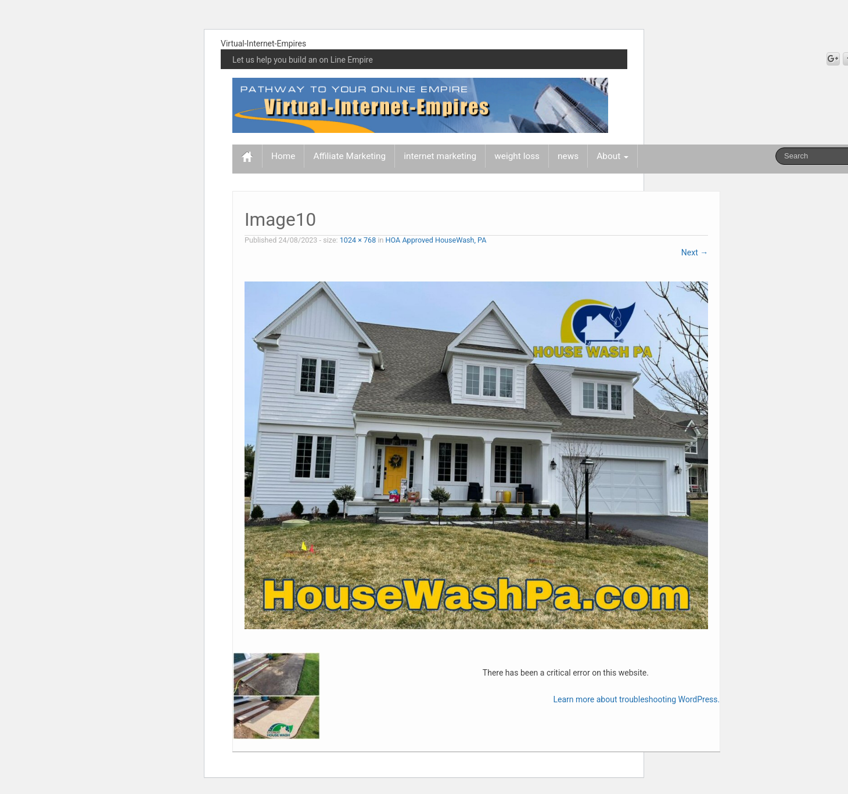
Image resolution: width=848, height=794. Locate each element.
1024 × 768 (358, 240)
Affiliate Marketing (349, 156)
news (568, 156)
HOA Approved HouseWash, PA (436, 240)
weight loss (517, 156)
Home (283, 156)
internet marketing (440, 156)
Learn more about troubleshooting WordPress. (636, 699)
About (612, 156)
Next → (694, 252)
